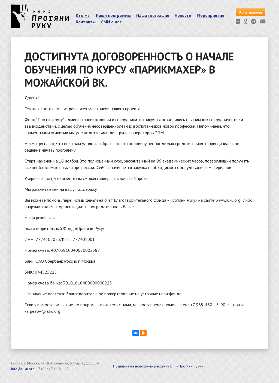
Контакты (86, 21)
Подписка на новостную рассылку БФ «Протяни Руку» (158, 366)
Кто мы (83, 15)
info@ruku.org (23, 368)
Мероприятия (210, 15)
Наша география (152, 15)
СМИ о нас (111, 21)
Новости (183, 15)
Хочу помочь (250, 12)
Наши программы (113, 15)
